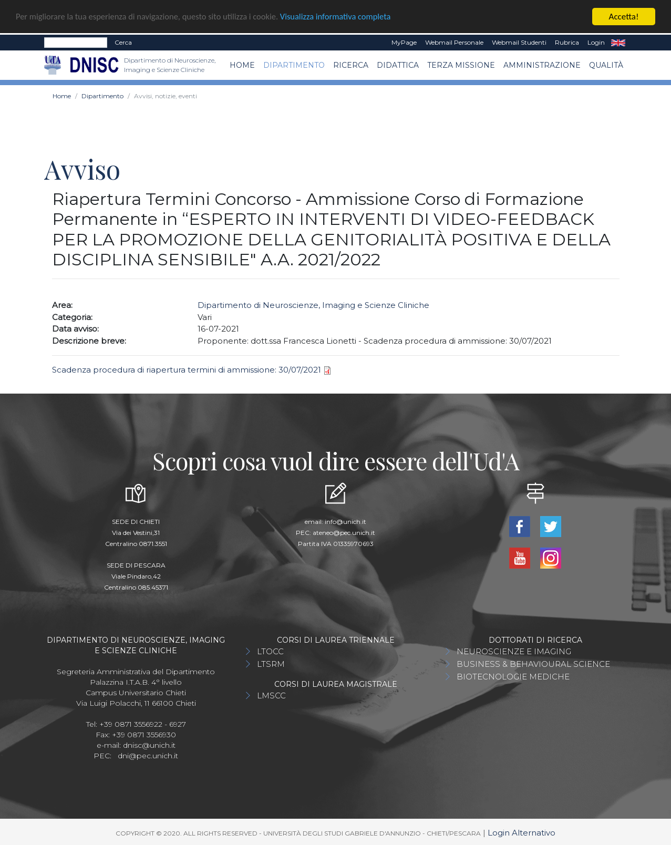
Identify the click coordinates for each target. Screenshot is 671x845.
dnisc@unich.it (149, 744)
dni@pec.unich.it (148, 755)
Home (242, 64)
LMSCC (271, 695)
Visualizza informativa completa (346, 16)
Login (596, 42)
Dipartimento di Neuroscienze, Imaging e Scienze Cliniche (313, 305)
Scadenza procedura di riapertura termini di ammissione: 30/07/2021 (186, 369)
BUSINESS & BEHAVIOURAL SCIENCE (533, 663)
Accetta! (624, 16)
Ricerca (350, 64)
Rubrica (567, 42)
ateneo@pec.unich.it (344, 532)
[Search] (75, 42)
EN (618, 42)
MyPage (404, 42)
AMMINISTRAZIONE (542, 64)
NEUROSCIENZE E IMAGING (514, 651)
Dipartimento (294, 64)
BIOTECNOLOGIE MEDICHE (513, 676)
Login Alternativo (521, 832)
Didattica (398, 64)
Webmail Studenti (519, 42)
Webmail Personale (454, 42)
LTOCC (270, 651)
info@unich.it (345, 521)
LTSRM (271, 663)
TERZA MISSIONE (461, 64)
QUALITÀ (606, 64)
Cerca (123, 42)
